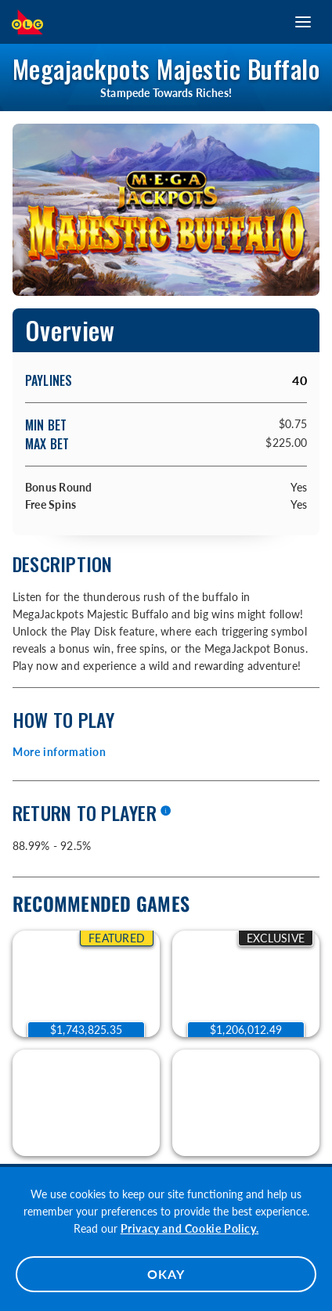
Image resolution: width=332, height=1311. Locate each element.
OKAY (165, 1273)
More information (59, 751)
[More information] (165, 811)
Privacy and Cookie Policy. (190, 1228)
